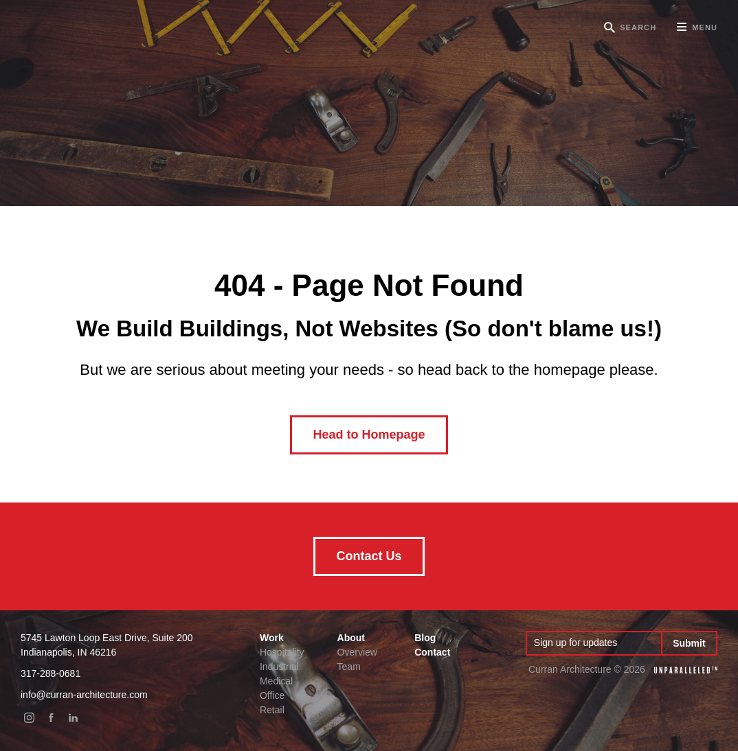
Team (349, 666)
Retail (272, 709)
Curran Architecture (96, 27)
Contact (432, 652)
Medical (276, 680)
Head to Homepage (369, 434)
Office (272, 695)
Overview (357, 652)
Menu (697, 32)
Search (638, 27)
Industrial (279, 666)
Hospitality (282, 652)
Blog (425, 637)
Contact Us (368, 556)
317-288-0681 (50, 673)
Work (272, 637)
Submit (689, 643)
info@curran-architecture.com (84, 694)
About (351, 637)
